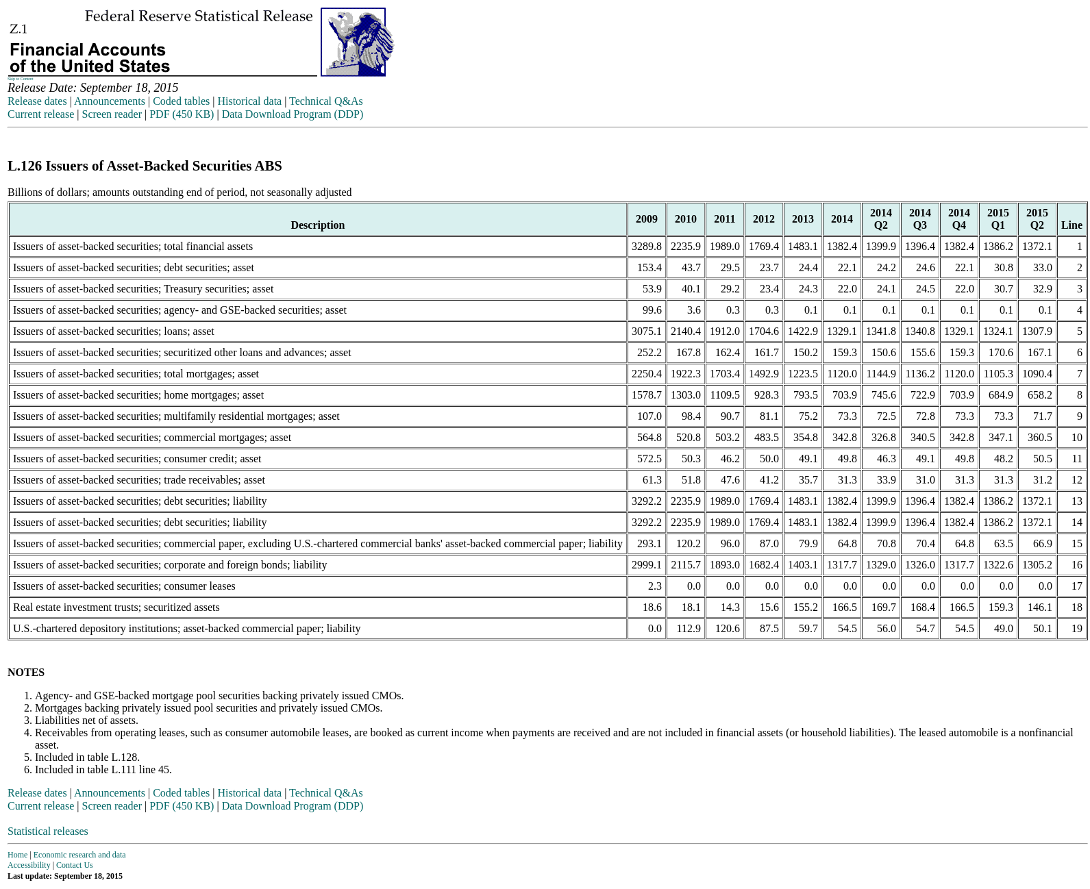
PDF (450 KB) (181, 114)
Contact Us (74, 865)
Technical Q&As (326, 101)
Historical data (249, 101)
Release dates (37, 101)
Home (17, 855)
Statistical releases (48, 831)
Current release (41, 114)
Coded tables (181, 101)
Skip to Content (21, 79)
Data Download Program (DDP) (293, 114)
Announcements (109, 101)
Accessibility (29, 865)
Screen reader (112, 114)
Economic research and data (80, 855)
